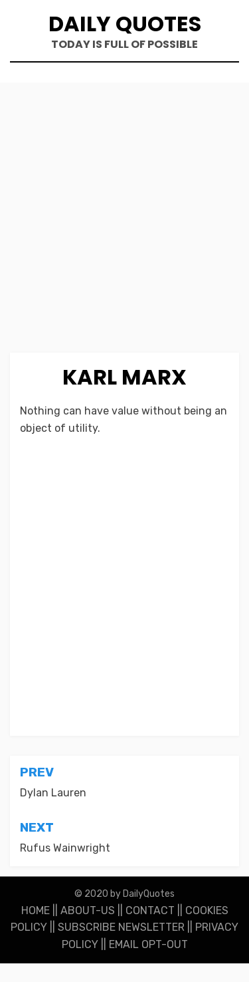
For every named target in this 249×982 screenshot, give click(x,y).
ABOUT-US (87, 910)
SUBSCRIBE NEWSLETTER (121, 927)
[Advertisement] (124, 222)
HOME (35, 910)
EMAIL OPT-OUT (148, 944)
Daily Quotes (124, 24)
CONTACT (150, 910)
